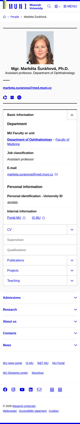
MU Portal (58, 363)
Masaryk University (24, 406)
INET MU (42, 363)
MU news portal (12, 363)
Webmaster (10, 410)
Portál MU (16, 217)
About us (9, 321)
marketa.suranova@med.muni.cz (27, 87)
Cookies (54, 410)
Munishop (38, 372)
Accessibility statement (33, 410)
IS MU (38, 217)
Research (10, 309)
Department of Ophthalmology (29, 139)
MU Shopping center (15, 372)
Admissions (12, 297)
